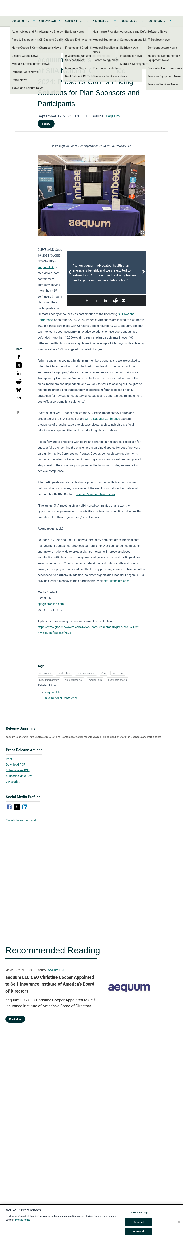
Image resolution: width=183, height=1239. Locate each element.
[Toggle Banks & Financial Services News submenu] (87, 21)
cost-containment (86, 673)
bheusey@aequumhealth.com (95, 494)
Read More (15, 1019)
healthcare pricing (117, 680)
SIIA (103, 673)
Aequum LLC (116, 116)
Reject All (139, 1223)
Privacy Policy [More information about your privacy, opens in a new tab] (22, 1220)
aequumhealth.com (116, 581)
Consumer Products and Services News (20, 21)
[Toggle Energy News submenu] (60, 21)
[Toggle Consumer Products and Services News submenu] (34, 21)
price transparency (49, 680)
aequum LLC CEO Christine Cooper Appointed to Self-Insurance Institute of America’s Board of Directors (49, 984)
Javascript (12, 781)
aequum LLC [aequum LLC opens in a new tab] (53, 692)
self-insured (45, 673)
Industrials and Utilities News (129, 21)
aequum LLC (46, 267)
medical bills (95, 680)
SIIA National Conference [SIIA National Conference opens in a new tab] (61, 698)
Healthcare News (101, 21)
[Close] (179, 1223)
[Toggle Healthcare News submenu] (115, 21)
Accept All (138, 1232)
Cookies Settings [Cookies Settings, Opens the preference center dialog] (139, 1213)
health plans (64, 673)
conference (118, 673)
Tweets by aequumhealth (22, 820)
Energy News (47, 21)
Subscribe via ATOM (19, 776)
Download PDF (15, 764)
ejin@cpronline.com (51, 604)
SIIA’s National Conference (102, 419)
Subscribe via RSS (18, 770)
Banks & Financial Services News (74, 21)
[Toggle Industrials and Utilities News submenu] (142, 21)
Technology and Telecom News (156, 21)
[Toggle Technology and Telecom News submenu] (170, 21)
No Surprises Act (73, 680)
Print (9, 759)
